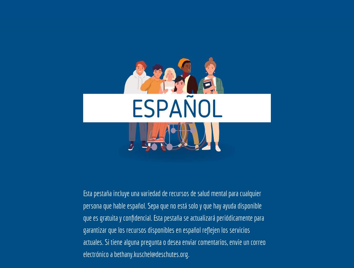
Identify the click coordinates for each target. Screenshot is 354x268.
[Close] (9, 9)
